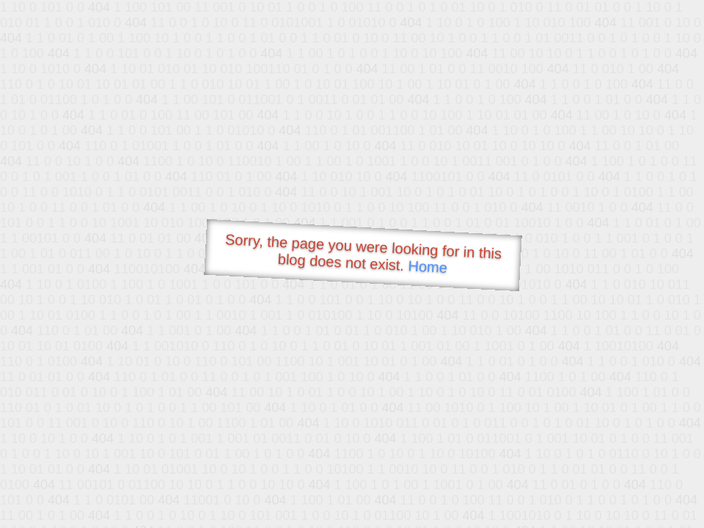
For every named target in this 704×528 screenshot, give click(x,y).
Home (427, 266)
